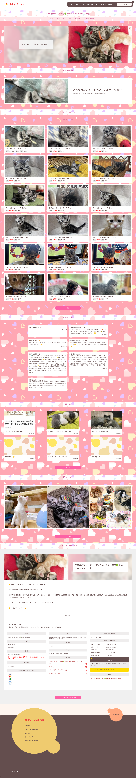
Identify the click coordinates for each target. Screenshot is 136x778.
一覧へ (68, 308)
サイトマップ (29, 737)
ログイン (124, 4)
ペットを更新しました (35, 327)
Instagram (52, 667)
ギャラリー (78, 19)
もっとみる (68, 536)
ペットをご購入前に (107, 4)
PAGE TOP (116, 715)
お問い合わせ (90, 19)
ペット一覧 (60, 19)
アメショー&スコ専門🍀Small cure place (67, 14)
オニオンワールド (54, 673)
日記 (69, 19)
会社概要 (27, 733)
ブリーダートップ (47, 19)
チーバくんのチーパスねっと (58, 670)
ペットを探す (74, 4)
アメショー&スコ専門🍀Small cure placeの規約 (106, 678)
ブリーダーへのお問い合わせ (68, 697)
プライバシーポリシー (31, 729)
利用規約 (27, 726)
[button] (0, 768)
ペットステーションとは (90, 4)
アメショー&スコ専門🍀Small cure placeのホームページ (66, 663)
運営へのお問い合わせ (31, 740)
